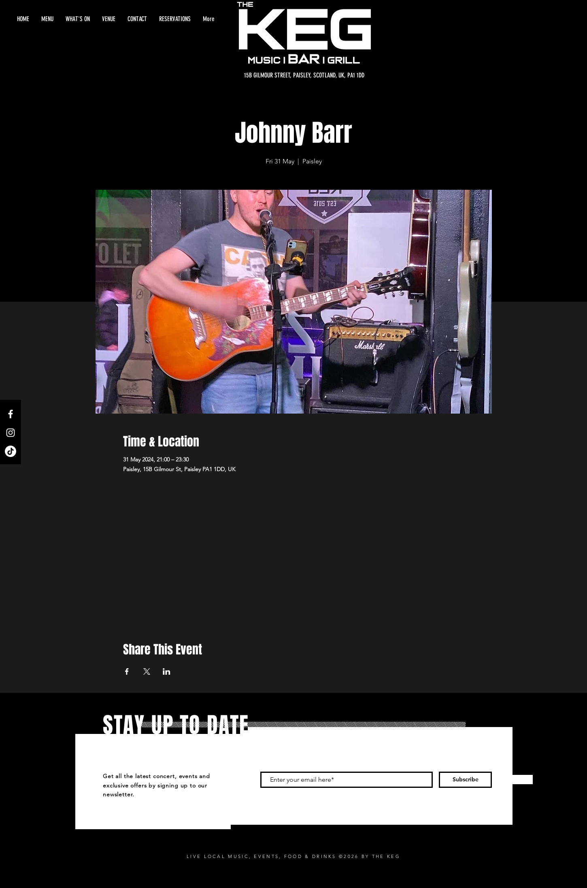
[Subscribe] (465, 780)
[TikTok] (10, 451)
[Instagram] (10, 432)
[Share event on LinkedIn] (166, 671)
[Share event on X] (147, 671)
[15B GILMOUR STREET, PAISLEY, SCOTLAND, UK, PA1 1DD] (304, 75)
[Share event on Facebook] (127, 671)
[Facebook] (10, 414)
